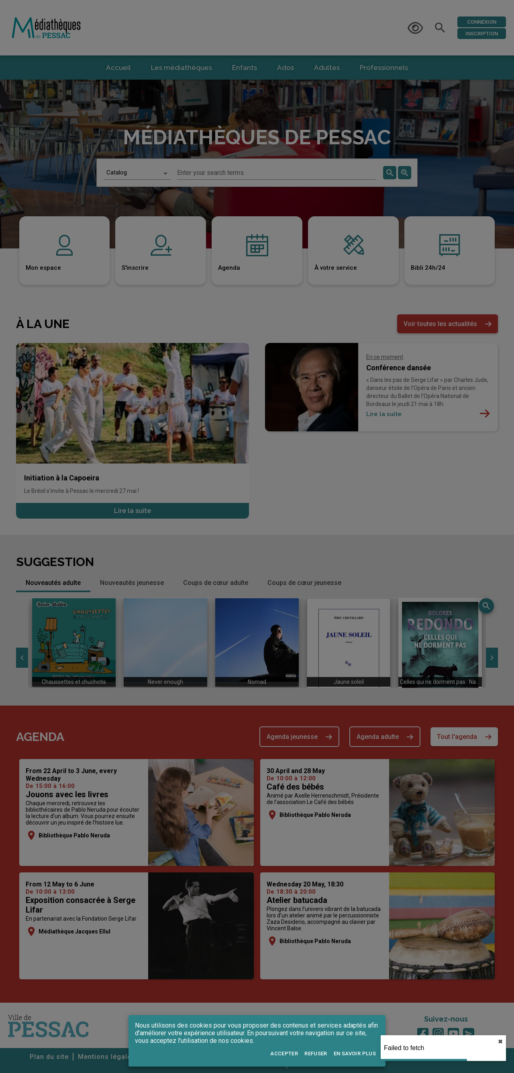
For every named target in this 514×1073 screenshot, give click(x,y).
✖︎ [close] (500, 1041)
